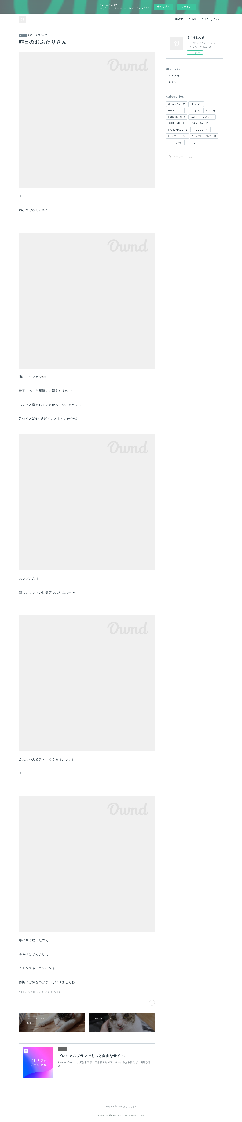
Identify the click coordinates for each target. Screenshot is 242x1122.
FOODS (201, 129)
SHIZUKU (177, 123)
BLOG (192, 19)
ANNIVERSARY (204, 136)
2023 (192, 142)
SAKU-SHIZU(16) (40, 992)
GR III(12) (24, 992)
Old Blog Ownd (211, 19)
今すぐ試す (163, 6)
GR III (23, 35)
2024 (174, 142)
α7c (210, 110)
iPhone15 (176, 104)
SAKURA (201, 123)
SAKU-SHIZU (202, 117)
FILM (196, 104)
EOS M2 (176, 117)
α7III (194, 110)
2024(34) (56, 992)
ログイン (186, 6)
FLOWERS (177, 136)
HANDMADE (178, 129)
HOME (179, 19)
